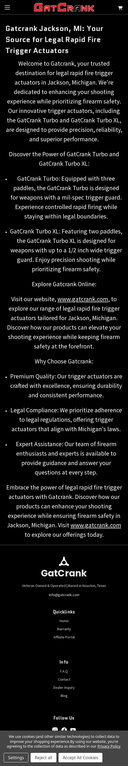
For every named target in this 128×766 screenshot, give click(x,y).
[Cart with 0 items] (120, 8)
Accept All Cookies (80, 757)
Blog (64, 695)
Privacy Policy (108, 746)
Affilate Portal (64, 637)
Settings (16, 757)
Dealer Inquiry (64, 687)
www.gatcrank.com (82, 299)
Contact (64, 679)
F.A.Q (64, 671)
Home (64, 620)
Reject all (43, 757)
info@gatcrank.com (64, 594)
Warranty (64, 629)
